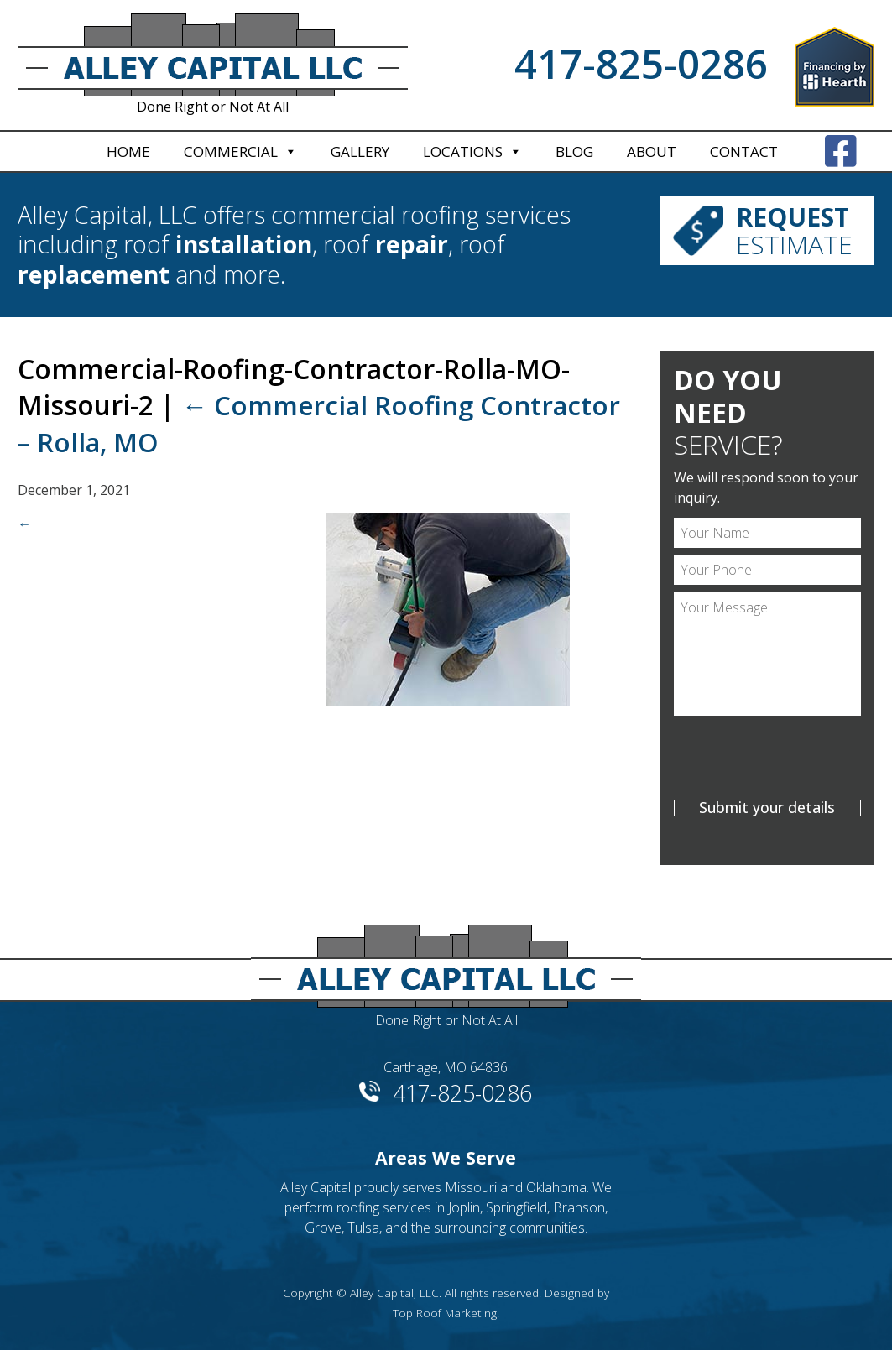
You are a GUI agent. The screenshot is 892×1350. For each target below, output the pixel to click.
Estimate (793, 230)
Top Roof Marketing (445, 1313)
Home (128, 151)
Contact (744, 151)
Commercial (231, 151)
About (651, 151)
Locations (463, 151)
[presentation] (767, 760)
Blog (574, 151)
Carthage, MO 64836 (445, 1067)
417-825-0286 (641, 64)
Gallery (360, 151)
